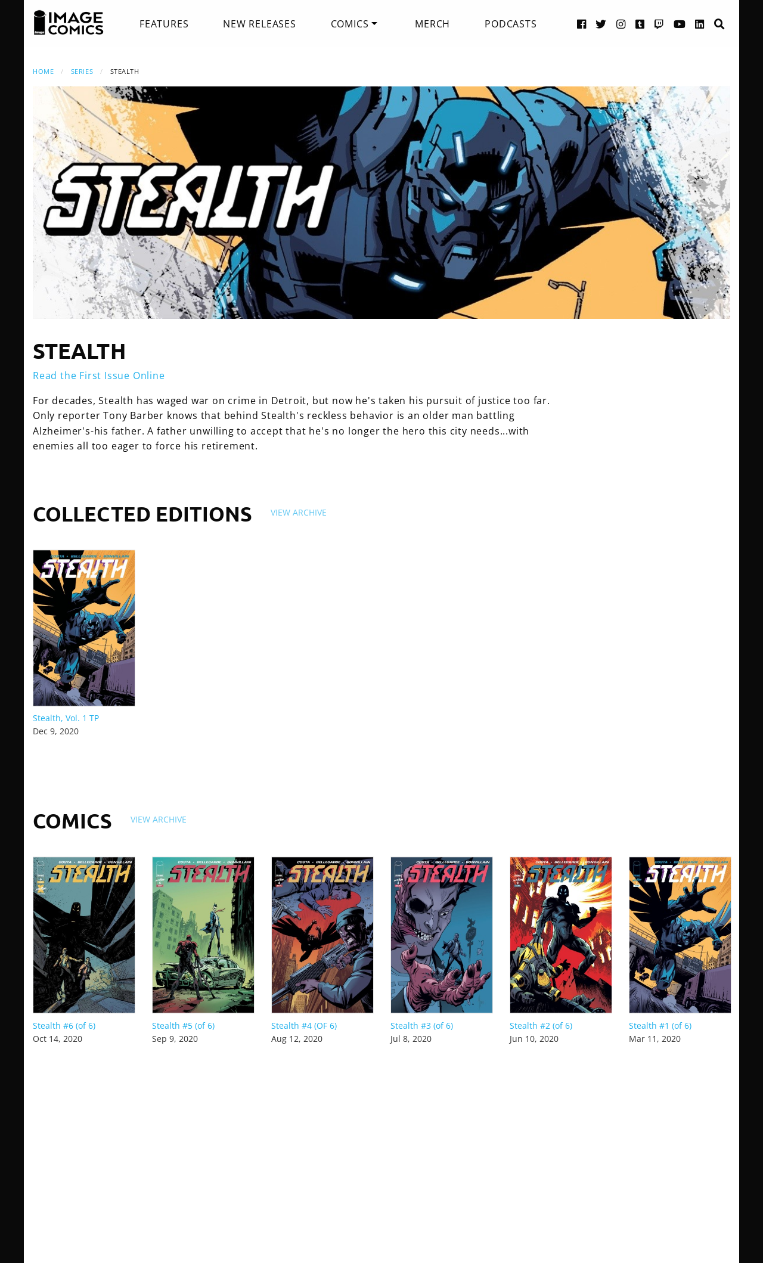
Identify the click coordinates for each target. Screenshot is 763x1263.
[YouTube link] (680, 23)
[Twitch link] (659, 23)
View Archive (299, 512)
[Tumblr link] (640, 23)
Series (82, 71)
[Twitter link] (601, 23)
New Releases (259, 23)
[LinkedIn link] (700, 23)
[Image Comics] (68, 22)
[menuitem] (163, 24)
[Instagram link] (621, 23)
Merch (432, 23)
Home (43, 71)
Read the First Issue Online (99, 375)
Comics (350, 23)
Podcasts (510, 23)
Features (163, 23)
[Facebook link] (582, 23)
